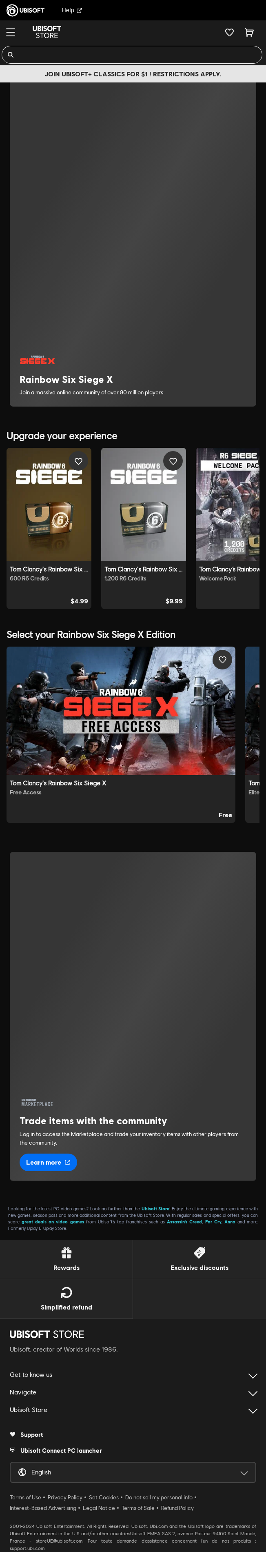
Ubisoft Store (155, 1208)
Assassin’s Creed (184, 1221)
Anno (229, 1221)
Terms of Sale (138, 1508)
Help (72, 10)
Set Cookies (104, 1497)
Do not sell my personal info (159, 1497)
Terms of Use (25, 1497)
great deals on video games (53, 1221)
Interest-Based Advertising (43, 1508)
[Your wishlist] (229, 32)
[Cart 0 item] (249, 32)
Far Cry (213, 1221)
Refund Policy (177, 1508)
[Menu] (10, 32)
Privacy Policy (65, 1497)
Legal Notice (99, 1508)
